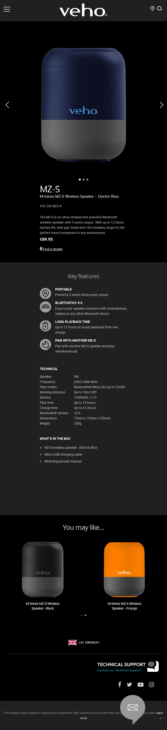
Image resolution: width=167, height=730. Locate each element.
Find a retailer (51, 249)
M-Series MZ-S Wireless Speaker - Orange (124, 606)
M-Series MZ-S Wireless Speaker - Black (42, 606)
